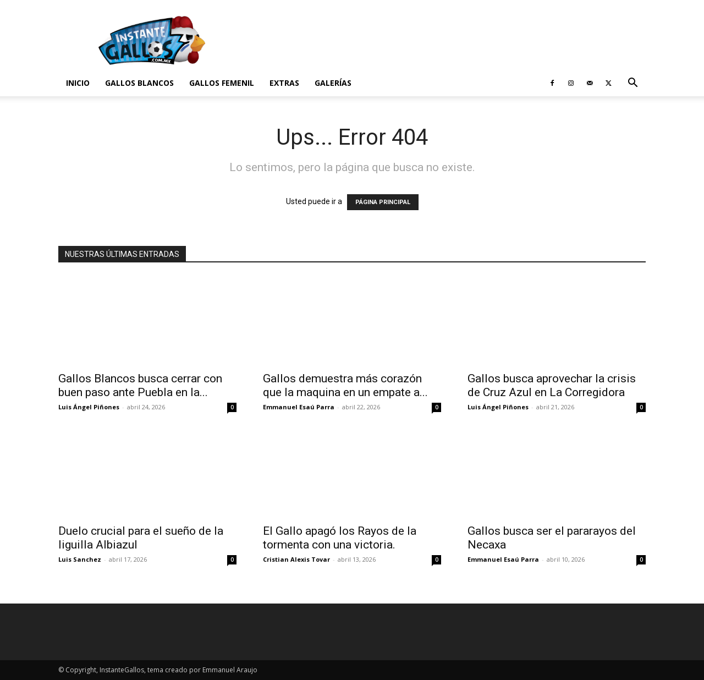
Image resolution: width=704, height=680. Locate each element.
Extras (284, 83)
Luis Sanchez (79, 559)
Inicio (78, 83)
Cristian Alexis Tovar (296, 559)
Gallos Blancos (139, 83)
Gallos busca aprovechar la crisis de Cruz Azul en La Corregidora (552, 385)
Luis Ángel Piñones (88, 407)
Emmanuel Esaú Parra (298, 407)
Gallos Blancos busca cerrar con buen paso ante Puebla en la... (140, 385)
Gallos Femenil (221, 83)
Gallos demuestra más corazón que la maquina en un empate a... (345, 385)
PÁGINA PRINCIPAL (382, 202)
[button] (632, 84)
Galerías (333, 83)
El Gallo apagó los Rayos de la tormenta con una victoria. (339, 537)
